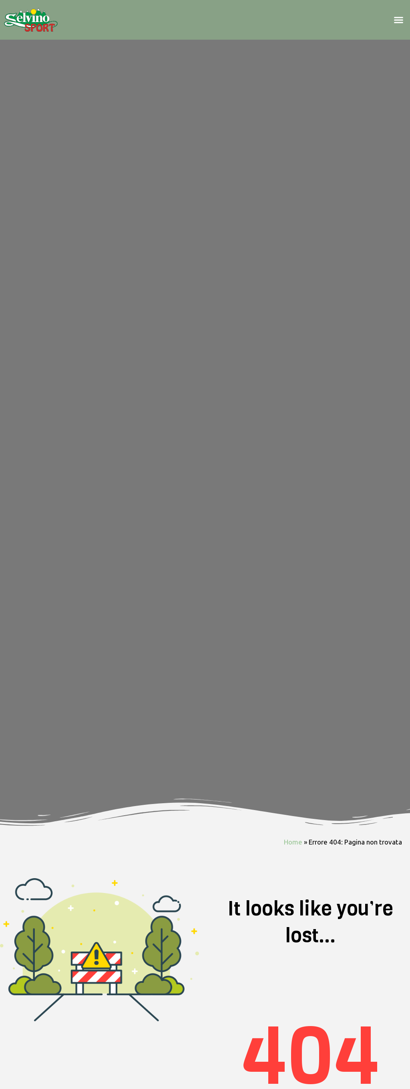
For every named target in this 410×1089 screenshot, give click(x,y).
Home (293, 845)
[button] (398, 21)
